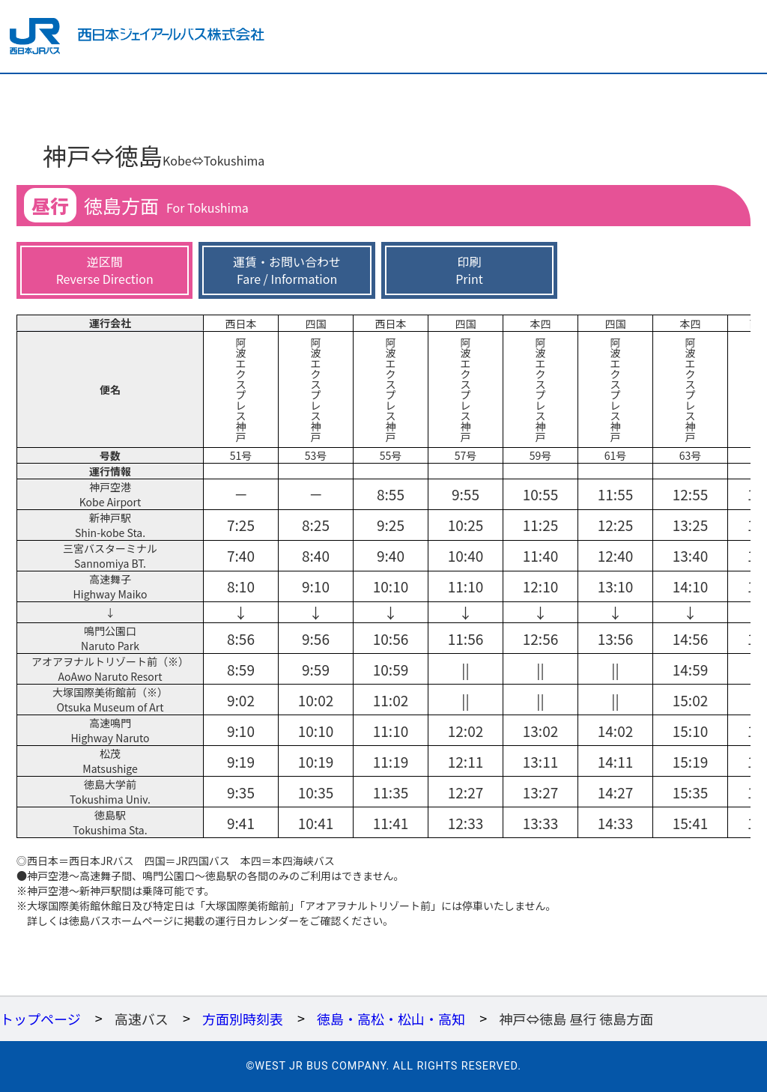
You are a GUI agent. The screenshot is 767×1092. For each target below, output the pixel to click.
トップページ (40, 1018)
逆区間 (105, 270)
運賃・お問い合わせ (287, 270)
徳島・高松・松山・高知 (391, 1018)
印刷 (469, 270)
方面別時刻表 (242, 1018)
